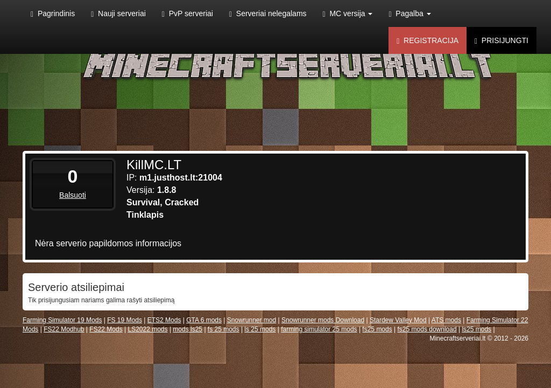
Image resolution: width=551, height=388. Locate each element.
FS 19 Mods (124, 320)
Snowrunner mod (251, 320)
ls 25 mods (260, 329)
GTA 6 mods (204, 320)
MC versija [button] (348, 13)
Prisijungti (501, 40)
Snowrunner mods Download (322, 320)
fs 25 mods (223, 329)
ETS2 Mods (164, 320)
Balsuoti (72, 195)
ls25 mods (476, 329)
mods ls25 (187, 329)
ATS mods (446, 320)
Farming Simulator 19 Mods (62, 320)
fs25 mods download (427, 329)
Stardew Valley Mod (398, 320)
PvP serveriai (187, 13)
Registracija (427, 40)
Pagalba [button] (409, 13)
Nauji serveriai (118, 13)
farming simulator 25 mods (319, 329)
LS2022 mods (147, 329)
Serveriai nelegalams (268, 13)
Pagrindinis (53, 13)
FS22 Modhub (64, 329)
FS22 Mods (105, 329)
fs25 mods (377, 329)
